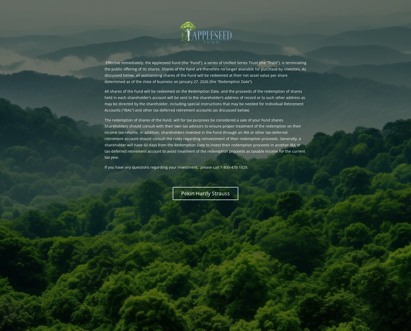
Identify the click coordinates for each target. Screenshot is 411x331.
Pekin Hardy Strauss (205, 193)
